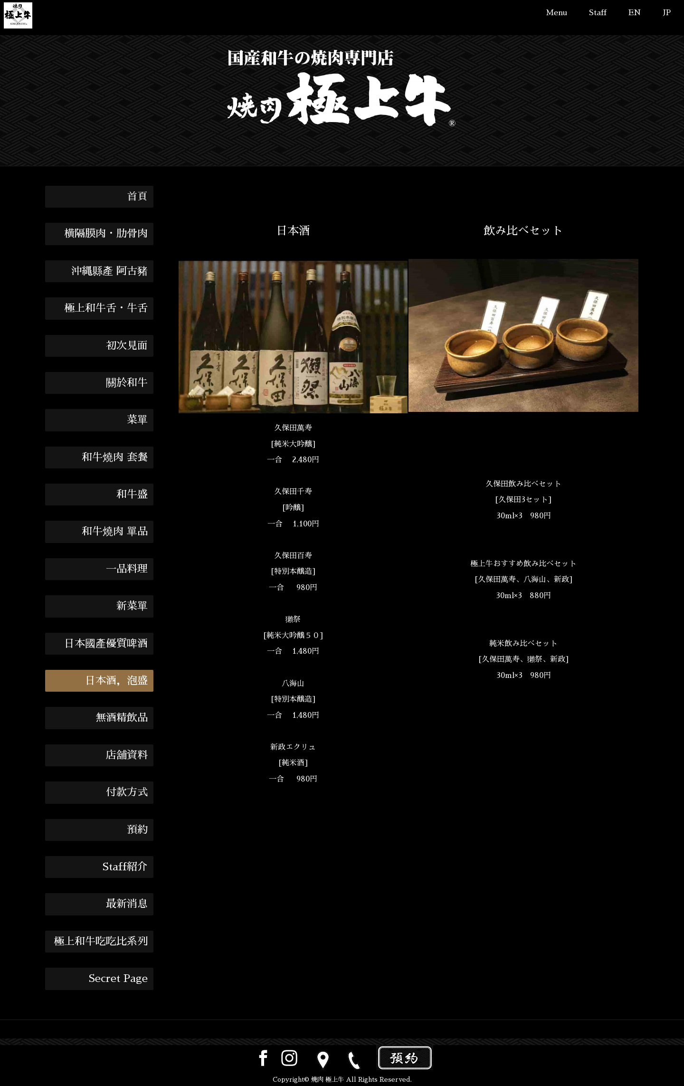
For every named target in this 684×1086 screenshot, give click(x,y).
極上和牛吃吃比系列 (101, 941)
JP (667, 13)
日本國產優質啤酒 (106, 643)
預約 (137, 830)
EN (634, 13)
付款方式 (127, 792)
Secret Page (118, 978)
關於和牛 (127, 383)
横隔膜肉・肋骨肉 (106, 234)
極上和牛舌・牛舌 (106, 308)
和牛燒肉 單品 (115, 531)
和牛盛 (132, 494)
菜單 (137, 420)
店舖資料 (127, 755)
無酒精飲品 (121, 718)
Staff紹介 (125, 867)
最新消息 (127, 904)
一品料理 (127, 569)
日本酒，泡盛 (116, 681)
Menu (556, 13)
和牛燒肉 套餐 (115, 457)
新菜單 (132, 606)
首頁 (137, 196)
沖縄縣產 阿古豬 (109, 271)
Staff (598, 13)
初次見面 (127, 346)
